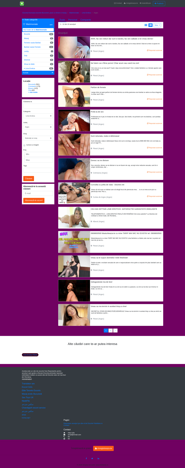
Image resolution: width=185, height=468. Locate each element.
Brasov (30, 88)
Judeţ (25, 122)
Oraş (25, 134)
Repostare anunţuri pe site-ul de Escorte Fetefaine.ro (83, 423)
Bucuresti (31, 84)
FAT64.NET (26, 418)
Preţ (24, 150)
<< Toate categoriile (30, 20)
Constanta (32, 86)
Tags (25, 166)
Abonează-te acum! (34, 200)
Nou (157, 25)
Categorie (26, 111)
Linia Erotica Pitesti (30, 355)
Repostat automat (154, 50)
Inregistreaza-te (131, 3)
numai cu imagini (32, 145)
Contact (118, 3)
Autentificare (145, 3)
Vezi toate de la (35, 30)
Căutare (28, 178)
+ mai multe (33, 92)
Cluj (29, 90)
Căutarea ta (27, 101)
